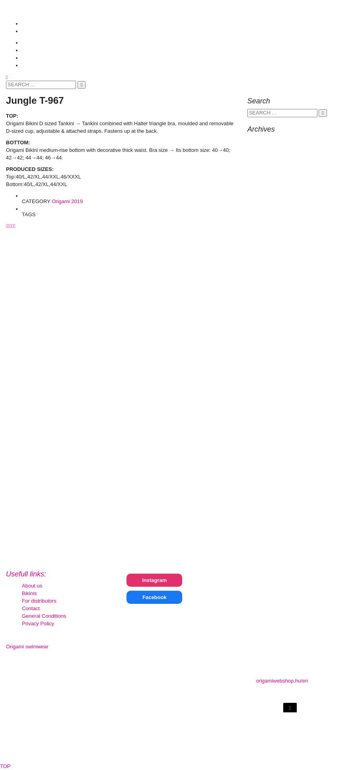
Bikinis (29, 593)
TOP (5, 766)
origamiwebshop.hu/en (282, 681)
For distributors (39, 601)
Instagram (154, 580)
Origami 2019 (67, 201)
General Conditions (44, 616)
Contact (31, 608)
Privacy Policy (38, 623)
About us (32, 586)
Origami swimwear (27, 647)
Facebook (154, 597)
